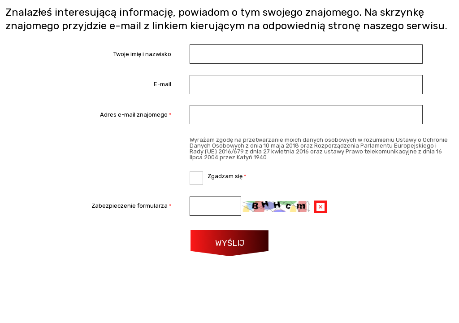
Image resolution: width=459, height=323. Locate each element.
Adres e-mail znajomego (88, 115)
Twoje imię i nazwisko (142, 54)
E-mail (162, 84)
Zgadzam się (218, 175)
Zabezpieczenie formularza (88, 206)
